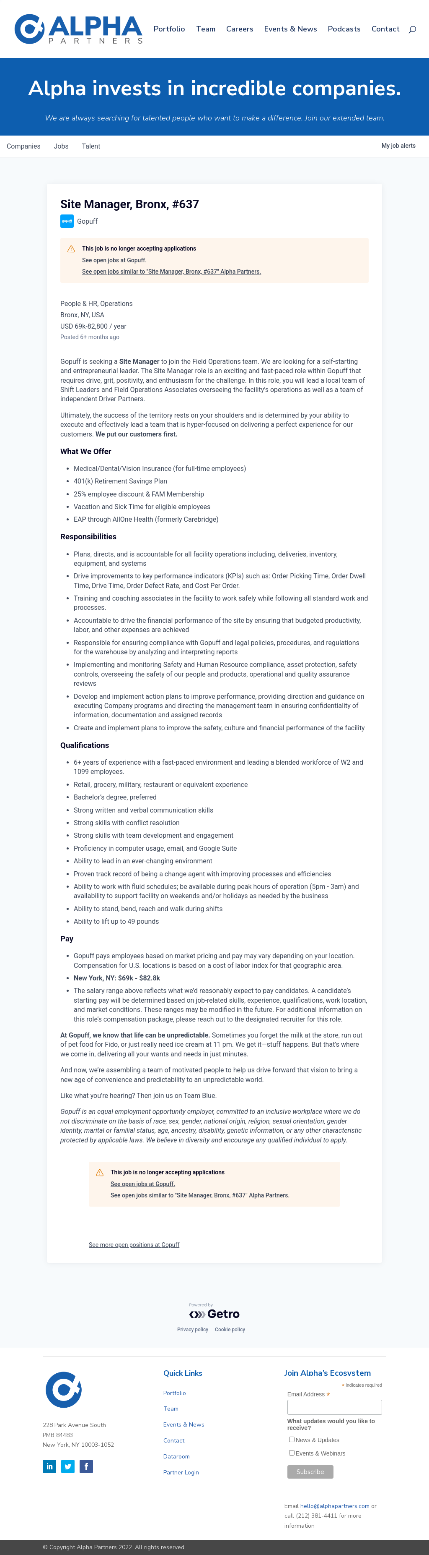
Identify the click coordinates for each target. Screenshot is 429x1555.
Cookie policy (230, 1330)
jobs (61, 146)
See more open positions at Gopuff (134, 1244)
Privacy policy (192, 1330)
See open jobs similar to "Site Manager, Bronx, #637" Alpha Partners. (171, 271)
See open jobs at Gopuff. (114, 260)
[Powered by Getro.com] (214, 1310)
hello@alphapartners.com (335, 1506)
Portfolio (169, 30)
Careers (239, 30)
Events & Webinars (321, 1453)
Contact (386, 30)
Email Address (308, 1394)
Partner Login (181, 1473)
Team (205, 30)
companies (24, 146)
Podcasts (344, 30)
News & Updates (317, 1440)
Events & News (290, 30)
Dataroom (176, 1457)
